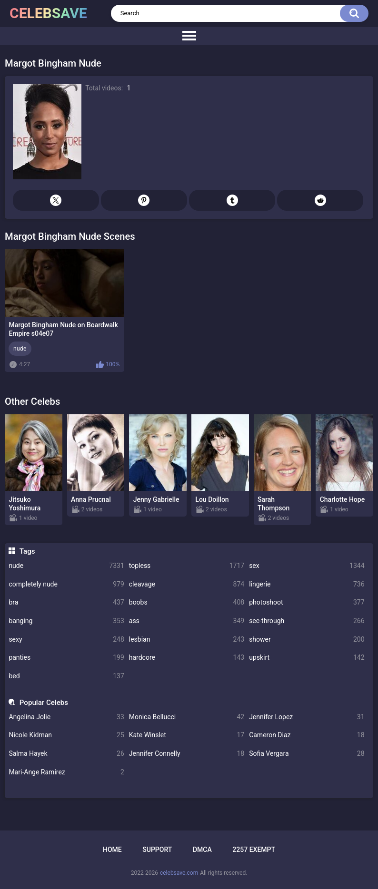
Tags (27, 551)
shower (306, 639)
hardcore (186, 658)
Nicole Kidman (66, 735)
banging (66, 621)
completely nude (66, 584)
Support (157, 849)
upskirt (306, 658)
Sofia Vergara (306, 754)
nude (66, 566)
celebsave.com (179, 872)
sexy (66, 639)
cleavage (186, 584)
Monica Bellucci (186, 717)
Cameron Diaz (306, 735)
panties (66, 658)
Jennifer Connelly (186, 754)
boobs (186, 602)
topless (186, 566)
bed (66, 676)
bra (66, 602)
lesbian (186, 639)
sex (306, 566)
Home (112, 849)
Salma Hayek (66, 754)
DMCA (202, 849)
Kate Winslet (186, 735)
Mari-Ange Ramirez (66, 772)
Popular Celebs (44, 702)
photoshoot (306, 602)
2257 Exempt (253, 849)
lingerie (306, 584)
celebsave (48, 13)
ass (186, 621)
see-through (306, 621)
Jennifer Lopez (306, 717)
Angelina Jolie (66, 717)
